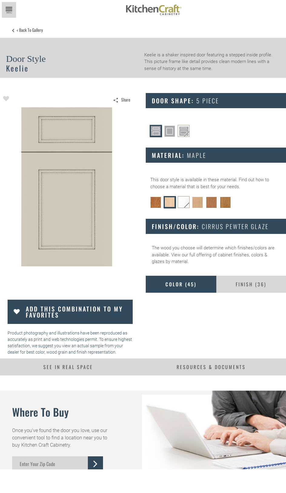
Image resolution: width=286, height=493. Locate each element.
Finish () (251, 284)
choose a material (168, 186)
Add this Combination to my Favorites (74, 311)
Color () (181, 284)
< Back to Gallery (30, 30)
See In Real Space (68, 367)
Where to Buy (40, 412)
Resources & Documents (211, 367)
